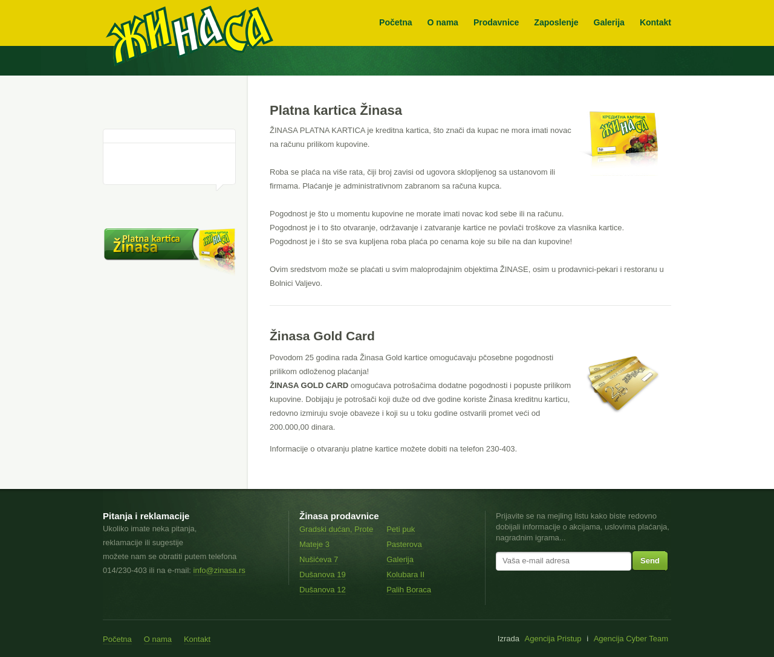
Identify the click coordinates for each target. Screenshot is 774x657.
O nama (443, 22)
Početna (395, 22)
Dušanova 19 (322, 574)
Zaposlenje (556, 22)
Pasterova (404, 544)
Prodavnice (496, 22)
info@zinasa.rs (220, 570)
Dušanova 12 (322, 589)
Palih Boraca (408, 589)
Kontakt (655, 22)
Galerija (609, 22)
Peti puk (400, 529)
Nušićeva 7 (318, 559)
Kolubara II (405, 574)
